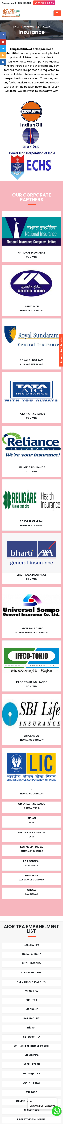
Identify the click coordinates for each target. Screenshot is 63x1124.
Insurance (44, 27)
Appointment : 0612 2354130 (17, 3)
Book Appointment (44, 2)
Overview (28, 27)
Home (16, 27)
